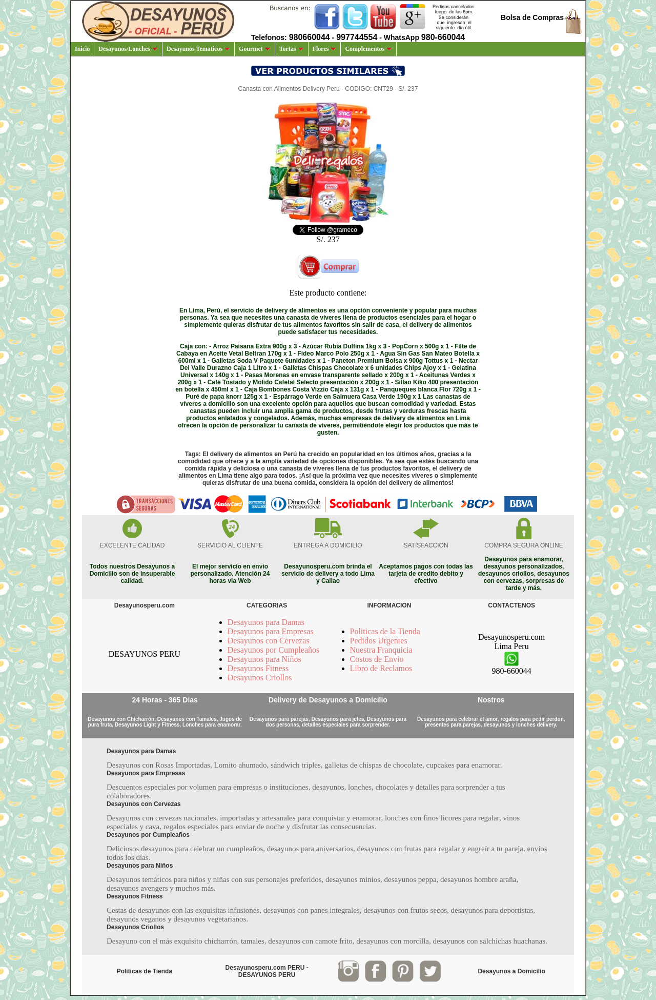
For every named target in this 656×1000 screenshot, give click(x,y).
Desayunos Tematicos (198, 48)
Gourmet (255, 48)
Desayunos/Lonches (128, 48)
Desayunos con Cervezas (269, 640)
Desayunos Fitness (258, 668)
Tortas (291, 48)
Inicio (82, 48)
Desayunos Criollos (260, 677)
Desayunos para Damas (266, 622)
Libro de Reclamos (381, 668)
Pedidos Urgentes (378, 640)
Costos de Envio (377, 659)
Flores (325, 48)
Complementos (368, 48)
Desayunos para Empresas (271, 631)
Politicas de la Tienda (385, 631)
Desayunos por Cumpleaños (274, 649)
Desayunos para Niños (264, 659)
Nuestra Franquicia (381, 649)
